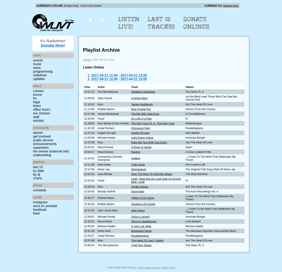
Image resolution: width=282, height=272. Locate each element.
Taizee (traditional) (142, 104)
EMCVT (37, 94)
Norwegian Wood (141, 230)
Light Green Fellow (142, 137)
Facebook (40, 209)
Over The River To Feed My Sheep (151, 174)
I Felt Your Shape (141, 245)
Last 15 (38, 167)
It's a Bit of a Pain (141, 118)
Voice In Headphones (143, 221)
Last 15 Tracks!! (161, 23)
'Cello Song (138, 164)
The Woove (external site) (51, 151)
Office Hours (41, 109)
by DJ (36, 174)
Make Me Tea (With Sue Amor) (149, 142)
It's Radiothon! (52, 43)
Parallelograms (140, 235)
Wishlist (38, 120)
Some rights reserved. (149, 267)
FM (35, 98)
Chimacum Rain (140, 128)
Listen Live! (129, 23)
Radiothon (40, 75)
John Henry (138, 210)
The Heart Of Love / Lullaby (147, 240)
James (87, 59)
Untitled (135, 158)
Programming (43, 71)
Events (38, 60)
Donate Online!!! (196, 23)
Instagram (40, 202)
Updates (39, 79)
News (37, 67)
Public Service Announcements (45, 142)
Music (37, 64)
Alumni (38, 132)
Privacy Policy (168, 267)
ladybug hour (231, 5)
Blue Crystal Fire (141, 109)
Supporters (41, 147)
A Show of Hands (141, 147)
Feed (36, 213)
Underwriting (42, 155)
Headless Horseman (143, 91)
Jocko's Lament (140, 216)
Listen (37, 106)
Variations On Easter (143, 204)
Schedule (39, 190)
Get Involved (42, 136)
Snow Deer (137, 191)
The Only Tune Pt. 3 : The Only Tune (152, 123)
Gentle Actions (139, 186)
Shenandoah (138, 169)
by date (38, 171)
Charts (37, 178)
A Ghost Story (139, 98)
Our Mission (41, 113)
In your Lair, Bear (141, 226)
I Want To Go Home (142, 197)
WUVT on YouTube (45, 206)
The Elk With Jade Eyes (145, 113)
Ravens (135, 151)
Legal (36, 102)
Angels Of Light (140, 132)
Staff (36, 117)
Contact (38, 91)
